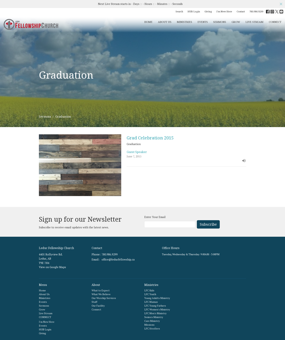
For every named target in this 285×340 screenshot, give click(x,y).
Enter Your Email (155, 217)
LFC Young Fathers (155, 305)
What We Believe (101, 294)
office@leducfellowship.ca (118, 259)
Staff (94, 302)
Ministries (184, 22)
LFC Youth (150, 294)
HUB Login (194, 11)
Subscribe (208, 224)
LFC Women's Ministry (157, 309)
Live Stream (254, 22)
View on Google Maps (52, 267)
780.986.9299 (256, 11)
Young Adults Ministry (157, 298)
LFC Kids (149, 290)
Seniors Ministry (153, 317)
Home (148, 22)
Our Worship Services (104, 298)
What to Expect (101, 290)
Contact (241, 11)
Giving (208, 11)
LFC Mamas (151, 302)
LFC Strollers (152, 328)
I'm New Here (224, 11)
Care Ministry (152, 321)
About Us (164, 22)
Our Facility (98, 305)
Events (203, 22)
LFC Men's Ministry (155, 313)
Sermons (219, 22)
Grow (236, 22)
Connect (96, 309)
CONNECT (275, 22)
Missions (149, 324)
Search (179, 11)
